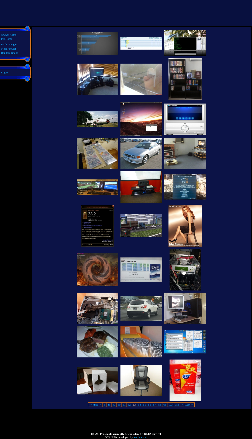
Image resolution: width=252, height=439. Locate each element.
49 (114, 404)
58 (159, 404)
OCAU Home (8, 34)
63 (164, 404)
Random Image (9, 52)
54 (139, 404)
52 (129, 404)
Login (4, 72)
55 (144, 404)
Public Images (9, 44)
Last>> (189, 404)
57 (154, 404)
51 (124, 404)
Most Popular (8, 48)
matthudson (139, 437)
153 (177, 404)
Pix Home (6, 38)
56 (149, 404)
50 (119, 404)
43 (109, 404)
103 (170, 404)
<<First (93, 404)
